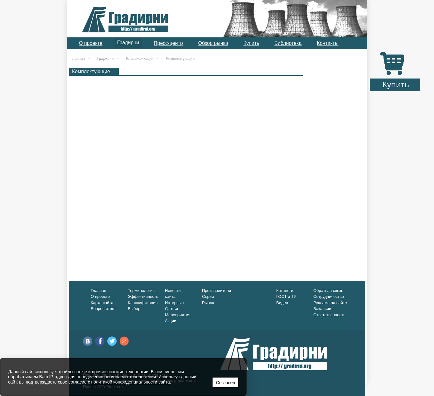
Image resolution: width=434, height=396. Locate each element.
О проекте (90, 43)
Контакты (327, 43)
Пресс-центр (168, 43)
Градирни (128, 42)
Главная (77, 58)
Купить (251, 43)
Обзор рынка (213, 43)
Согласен (225, 382)
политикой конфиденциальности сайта (130, 381)
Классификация (140, 58)
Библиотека (287, 43)
